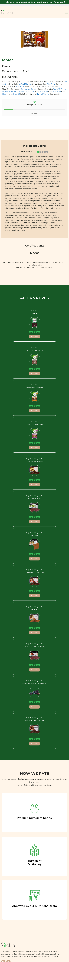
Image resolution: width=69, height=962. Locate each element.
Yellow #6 (44, 92)
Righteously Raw (34, 458)
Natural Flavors (42, 94)
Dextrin (34, 89)
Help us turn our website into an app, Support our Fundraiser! (34, 2)
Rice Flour (51, 84)
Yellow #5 (9, 92)
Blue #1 (17, 92)
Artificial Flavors (24, 84)
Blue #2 (23, 92)
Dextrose (20, 87)
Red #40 (56, 89)
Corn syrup (25, 89)
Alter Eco (34, 310)
